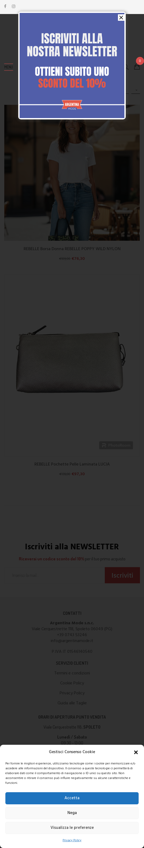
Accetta (72, 798)
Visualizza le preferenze (72, 828)
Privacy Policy (72, 840)
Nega (72, 813)
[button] (136, 752)
